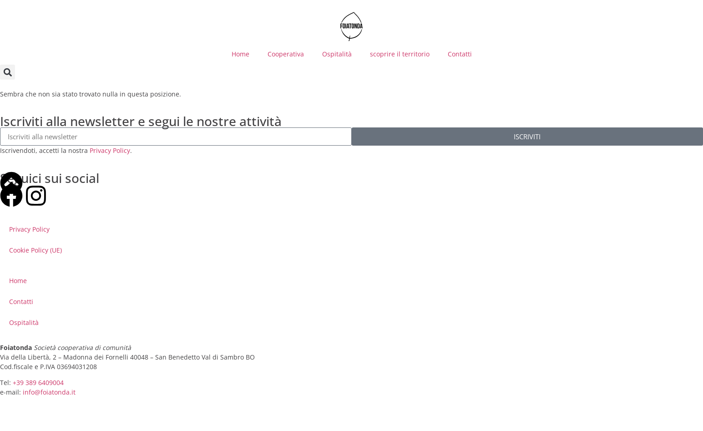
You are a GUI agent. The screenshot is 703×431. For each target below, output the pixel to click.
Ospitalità (337, 54)
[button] (7, 72)
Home (240, 54)
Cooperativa (286, 54)
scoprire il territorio (400, 54)
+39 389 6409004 (38, 382)
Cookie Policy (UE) (35, 250)
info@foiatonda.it (49, 392)
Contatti (460, 54)
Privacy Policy (110, 150)
